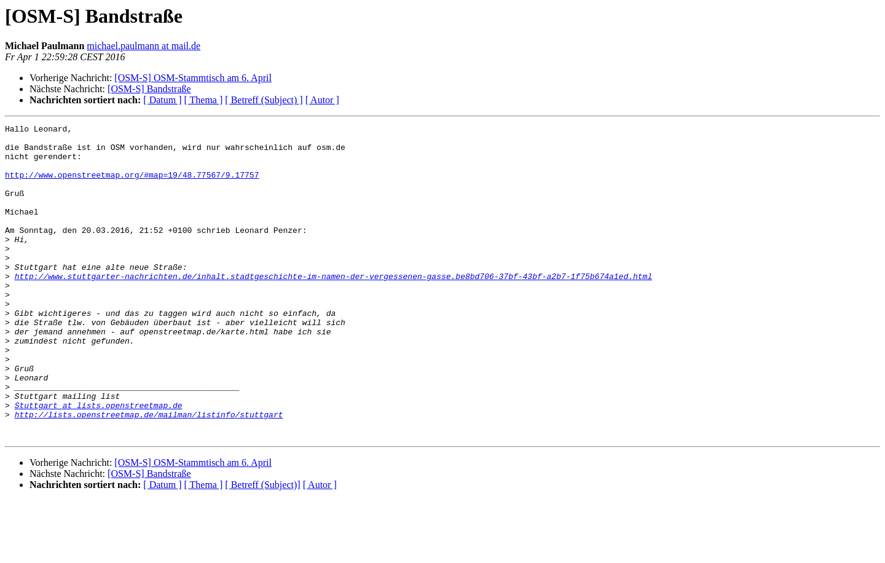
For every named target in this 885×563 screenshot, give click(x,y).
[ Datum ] (162, 100)
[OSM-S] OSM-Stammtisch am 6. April (193, 78)
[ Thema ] (203, 100)
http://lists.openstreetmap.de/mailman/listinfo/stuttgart (149, 473)
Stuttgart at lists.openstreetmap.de (99, 462)
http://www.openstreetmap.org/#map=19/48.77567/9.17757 (132, 185)
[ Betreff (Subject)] (262, 547)
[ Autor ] (322, 100)
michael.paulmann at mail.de (143, 46)
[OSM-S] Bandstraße (149, 89)
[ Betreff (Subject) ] (263, 100)
